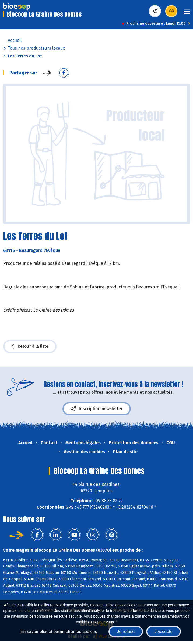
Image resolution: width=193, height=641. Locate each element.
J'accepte (164, 631)
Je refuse (126, 631)
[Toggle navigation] (187, 13)
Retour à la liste (29, 346)
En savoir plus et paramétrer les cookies (58, 631)
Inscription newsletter (97, 408)
